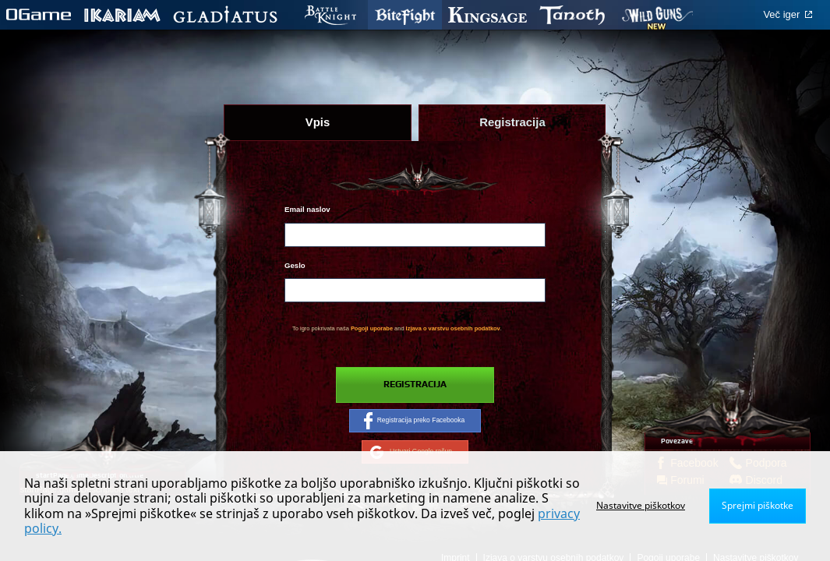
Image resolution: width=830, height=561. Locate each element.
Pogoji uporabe (372, 328)
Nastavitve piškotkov (640, 505)
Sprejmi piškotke (757, 505)
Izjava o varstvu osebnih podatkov (453, 328)
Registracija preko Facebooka (414, 420)
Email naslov (307, 209)
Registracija (415, 384)
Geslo (295, 265)
